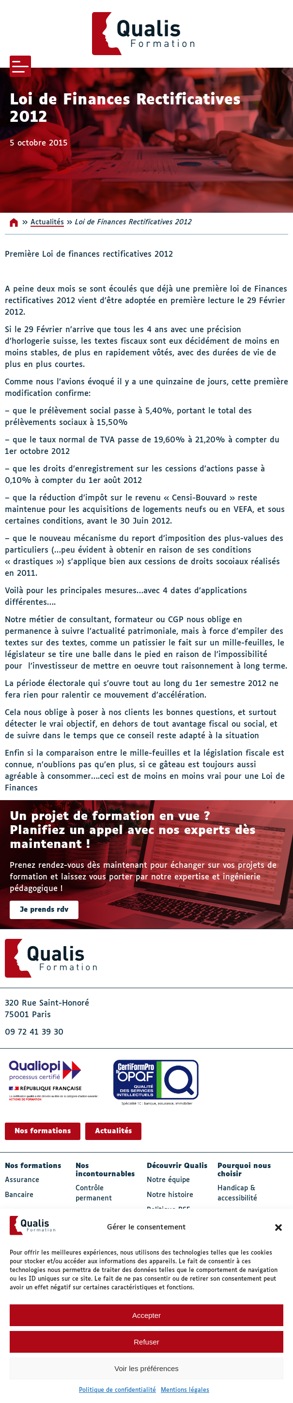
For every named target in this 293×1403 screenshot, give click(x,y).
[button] (278, 1227)
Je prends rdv (44, 909)
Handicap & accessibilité (237, 1193)
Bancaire (19, 1195)
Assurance (22, 1180)
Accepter (146, 1315)
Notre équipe (168, 1180)
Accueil (14, 222)
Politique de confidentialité (117, 1390)
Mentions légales (185, 1390)
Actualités (47, 222)
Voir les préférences (146, 1368)
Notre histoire (170, 1195)
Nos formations (43, 1131)
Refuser (146, 1342)
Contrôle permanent (94, 1193)
